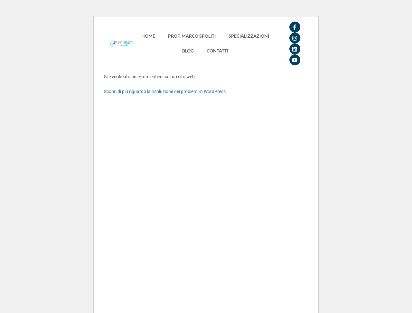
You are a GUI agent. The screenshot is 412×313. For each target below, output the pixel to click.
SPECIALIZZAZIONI (249, 36)
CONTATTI (217, 50)
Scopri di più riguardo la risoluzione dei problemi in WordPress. (165, 91)
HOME (148, 36)
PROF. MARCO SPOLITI (192, 36)
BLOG (188, 50)
